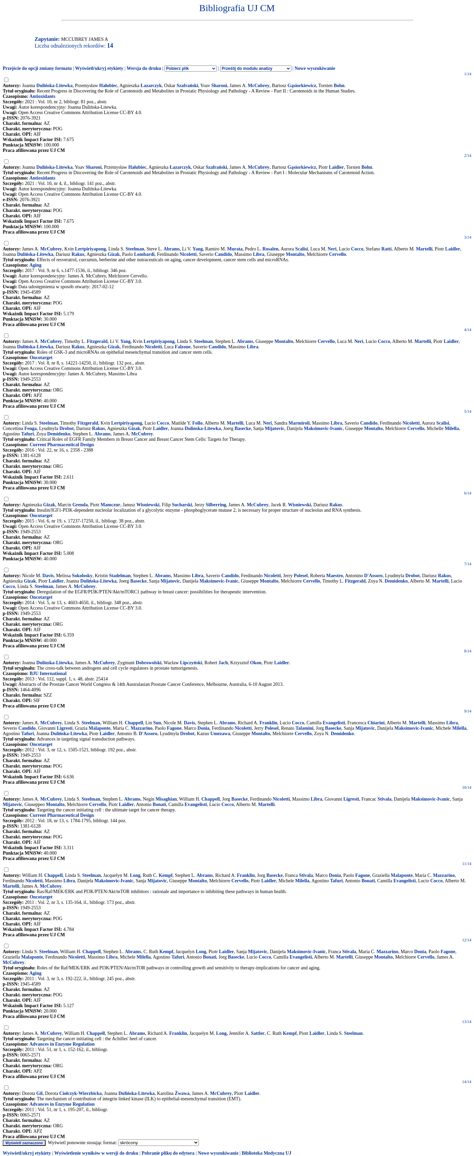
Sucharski (182, 504)
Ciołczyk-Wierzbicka (80, 1093)
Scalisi (301, 248)
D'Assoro (373, 575)
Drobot (66, 428)
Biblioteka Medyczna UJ (266, 1153)
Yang (197, 248)
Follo (197, 423)
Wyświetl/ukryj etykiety (99, 68)
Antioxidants (42, 96)
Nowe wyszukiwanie (314, 68)
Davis (47, 575)
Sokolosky (82, 575)
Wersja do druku (144, 68)
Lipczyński (191, 662)
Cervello (337, 254)
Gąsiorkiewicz (302, 85)
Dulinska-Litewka (203, 428)
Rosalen (270, 248)
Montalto (295, 254)
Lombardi (144, 254)
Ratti (386, 248)
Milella (452, 428)
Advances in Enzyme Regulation (62, 1044)
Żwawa (182, 1093)
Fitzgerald (97, 341)
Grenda (80, 504)
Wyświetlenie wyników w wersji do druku (96, 1153)
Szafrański (187, 85)
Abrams (171, 248)
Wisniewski (147, 504)
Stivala (384, 799)
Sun (157, 722)
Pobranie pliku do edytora (167, 1153)
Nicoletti (188, 254)
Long (135, 875)
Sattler (257, 1033)
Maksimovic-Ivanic (323, 428)
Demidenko (58, 433)
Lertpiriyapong (90, 248)
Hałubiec (108, 85)
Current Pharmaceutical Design (62, 444)
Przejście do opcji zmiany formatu (37, 68)
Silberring (216, 504)
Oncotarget (41, 357)
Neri (331, 248)
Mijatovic (275, 428)
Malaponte (99, 728)
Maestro (334, 575)
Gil (39, 1093)
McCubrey (258, 85)
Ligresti (64, 728)
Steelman (135, 248)
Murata (235, 248)
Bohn (339, 85)
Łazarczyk (151, 85)
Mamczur (110, 504)
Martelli (424, 248)
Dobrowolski (148, 662)
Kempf (166, 875)
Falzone (183, 346)
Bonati (159, 804)
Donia (204, 728)
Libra (258, 254)
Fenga (30, 428)
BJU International (48, 673)
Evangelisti (334, 722)
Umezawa (220, 733)
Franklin (268, 722)
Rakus (78, 254)
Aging (35, 265)
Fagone (174, 728)
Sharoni (219, 85)
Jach (223, 662)
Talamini (304, 728)
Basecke (243, 428)
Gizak (114, 254)
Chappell (134, 722)
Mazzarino (142, 728)
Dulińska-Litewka (54, 85)
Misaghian (166, 799)
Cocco (357, 248)
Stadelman (120, 575)
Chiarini (376, 722)
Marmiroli (299, 423)
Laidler (336, 167)
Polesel (301, 575)
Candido (223, 254)
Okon (255, 662)
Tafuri (27, 433)
